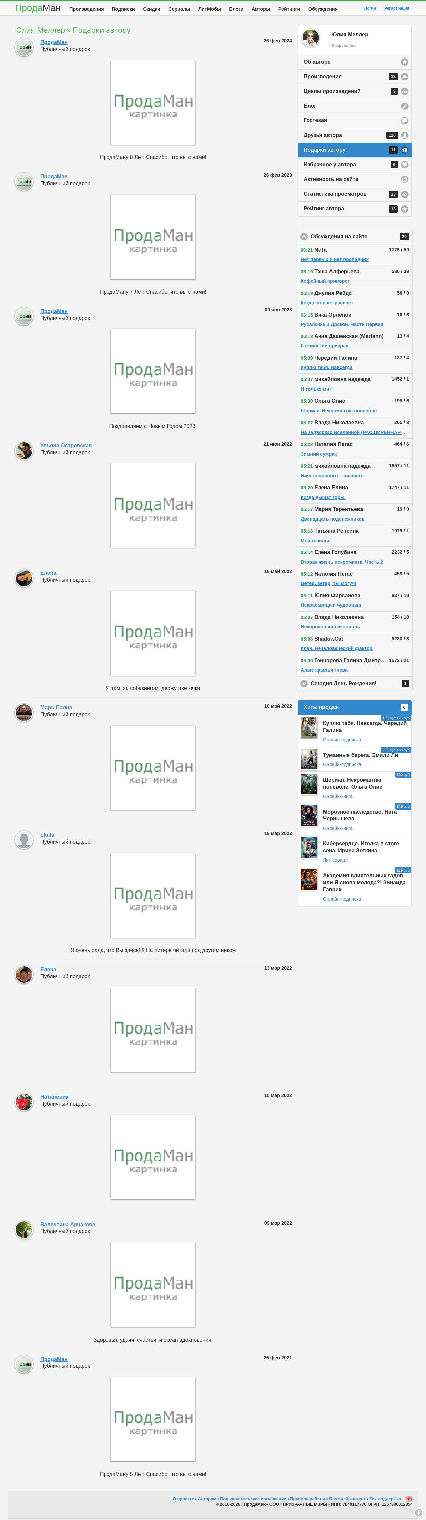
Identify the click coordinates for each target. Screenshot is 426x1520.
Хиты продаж (356, 708)
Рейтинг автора (351, 210)
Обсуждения (323, 9)
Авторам (207, 1500)
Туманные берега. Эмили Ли (360, 756)
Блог (310, 107)
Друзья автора (351, 136)
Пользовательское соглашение (253, 1500)
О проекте (183, 1500)
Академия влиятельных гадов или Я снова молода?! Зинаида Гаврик (364, 884)
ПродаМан (54, 43)
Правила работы (307, 1500)
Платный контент (347, 1500)
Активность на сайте (331, 180)
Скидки (151, 9)
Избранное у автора (351, 166)
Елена (48, 574)
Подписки (123, 9)
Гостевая (315, 121)
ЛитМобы (209, 9)
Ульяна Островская (66, 447)
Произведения (86, 9)
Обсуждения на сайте (362, 238)
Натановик (54, 1098)
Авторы (261, 9)
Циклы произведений (351, 92)
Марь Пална (56, 709)
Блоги (236, 9)
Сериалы (179, 9)
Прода (38, 8)
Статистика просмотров (351, 195)
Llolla (47, 836)
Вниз (419, 1513)
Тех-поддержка (385, 1500)
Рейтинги (289, 9)
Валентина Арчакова (67, 1226)
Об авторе (317, 63)
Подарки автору (351, 151)
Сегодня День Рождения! (362, 685)
